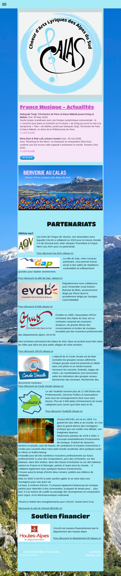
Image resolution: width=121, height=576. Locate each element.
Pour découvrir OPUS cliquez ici (35, 351)
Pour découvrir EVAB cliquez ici (35, 306)
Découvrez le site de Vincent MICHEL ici (40, 508)
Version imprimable (32, 551)
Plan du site (52, 551)
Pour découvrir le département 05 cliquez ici (77, 538)
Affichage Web (93, 555)
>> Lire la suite (27, 132)
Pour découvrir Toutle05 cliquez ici (63, 411)
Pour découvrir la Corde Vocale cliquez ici (41, 386)
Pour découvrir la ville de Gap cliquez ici (40, 278)
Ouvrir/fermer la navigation (60, 4)
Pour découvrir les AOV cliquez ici (55, 253)
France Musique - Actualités (57, 107)
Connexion (95, 551)
